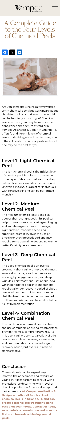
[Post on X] (12, 52)
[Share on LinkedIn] (19, 52)
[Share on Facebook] (5, 52)
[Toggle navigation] (55, 6)
